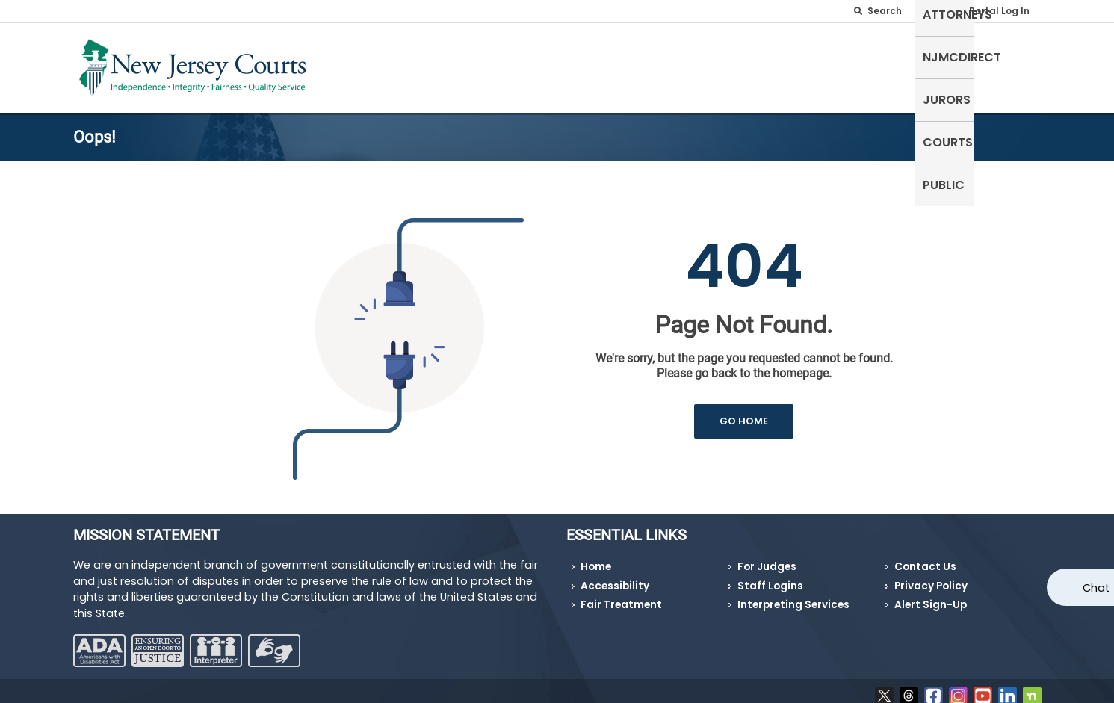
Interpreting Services (793, 596)
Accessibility (615, 576)
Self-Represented (616, 64)
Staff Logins (770, 576)
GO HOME (744, 412)
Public (1013, 64)
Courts (952, 64)
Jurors (888, 64)
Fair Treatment (621, 596)
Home (596, 558)
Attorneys (721, 64)
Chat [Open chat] (1096, 587)
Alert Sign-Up (930, 596)
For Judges (766, 558)
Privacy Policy (931, 576)
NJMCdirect (810, 64)
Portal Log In (999, 10)
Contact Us (925, 558)
